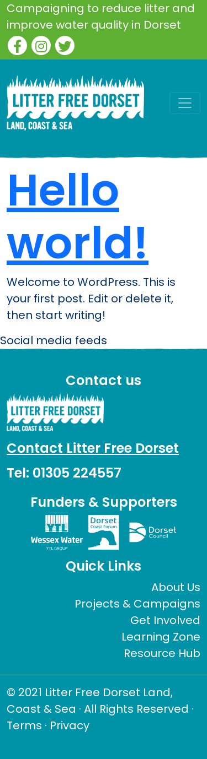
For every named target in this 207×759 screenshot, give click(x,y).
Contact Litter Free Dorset (93, 448)
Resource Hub (162, 653)
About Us (175, 587)
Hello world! (77, 216)
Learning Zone (160, 636)
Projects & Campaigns (137, 603)
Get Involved (165, 620)
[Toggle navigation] (184, 103)
